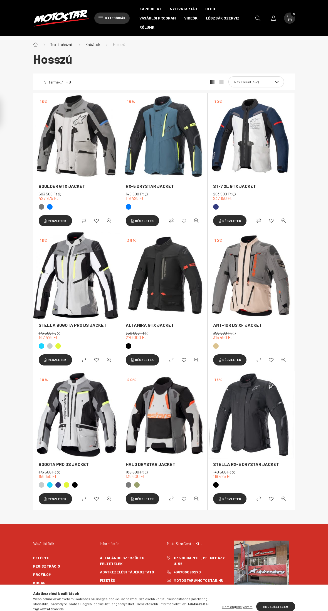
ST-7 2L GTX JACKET (234, 186)
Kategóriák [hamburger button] (111, 18)
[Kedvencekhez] (96, 220)
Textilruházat (61, 44)
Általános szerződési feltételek (122, 560)
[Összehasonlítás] (84, 220)
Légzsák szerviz (223, 18)
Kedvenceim (44, 591)
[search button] (257, 18)
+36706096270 (187, 572)
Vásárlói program (157, 18)
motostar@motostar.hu (198, 580)
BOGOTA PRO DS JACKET (64, 464)
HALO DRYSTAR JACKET (150, 464)
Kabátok (92, 44)
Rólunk (146, 27)
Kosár (39, 582)
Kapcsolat (150, 8)
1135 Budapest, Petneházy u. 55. (199, 560)
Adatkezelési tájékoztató (127, 572)
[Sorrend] (256, 81)
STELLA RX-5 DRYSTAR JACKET (246, 464)
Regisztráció (46, 566)
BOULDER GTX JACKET (62, 186)
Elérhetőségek (115, 597)
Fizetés (107, 580)
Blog (210, 8)
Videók (191, 18)
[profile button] (273, 18)
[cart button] (289, 18)
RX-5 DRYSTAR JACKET (150, 186)
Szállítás (110, 588)
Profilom (42, 574)
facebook (168, 594)
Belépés (41, 557)
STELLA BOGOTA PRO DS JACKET (73, 325)
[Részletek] (55, 220)
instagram (179, 594)
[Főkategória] (35, 44)
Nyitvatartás (183, 8)
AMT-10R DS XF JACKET (237, 325)
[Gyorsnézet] (109, 220)
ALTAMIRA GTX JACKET (150, 325)
